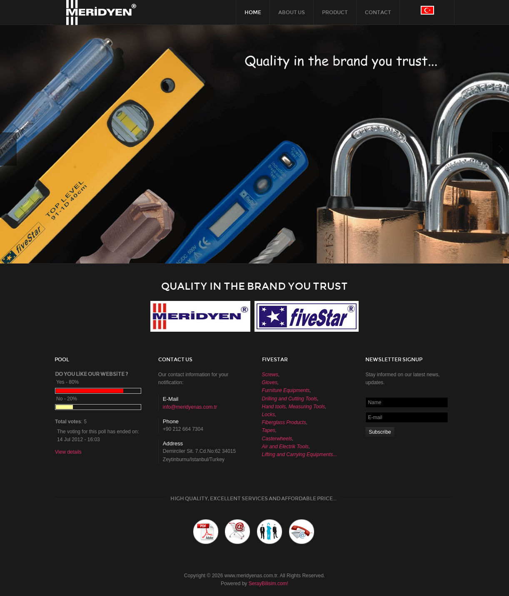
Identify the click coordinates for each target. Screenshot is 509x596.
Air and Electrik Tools (285, 446)
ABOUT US (291, 12)
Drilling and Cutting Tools (289, 399)
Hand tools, (274, 407)
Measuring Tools (307, 407)
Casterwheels (277, 439)
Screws (270, 374)
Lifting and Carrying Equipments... (299, 454)
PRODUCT (335, 12)
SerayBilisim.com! (268, 583)
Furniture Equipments (286, 390)
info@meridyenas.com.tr (190, 407)
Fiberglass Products (284, 422)
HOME (253, 12)
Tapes (268, 430)
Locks (268, 414)
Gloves (269, 382)
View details (68, 452)
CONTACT (378, 12)
